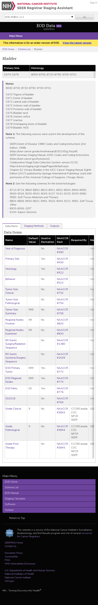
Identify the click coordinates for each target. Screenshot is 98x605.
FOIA (7, 560)
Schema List (24, 49)
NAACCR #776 (62, 390)
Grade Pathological (12, 428)
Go (84, 17)
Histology (10, 269)
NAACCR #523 (62, 281)
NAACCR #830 (62, 331)
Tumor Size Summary (11, 311)
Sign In (93, 2)
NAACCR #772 (62, 369)
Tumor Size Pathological (12, 301)
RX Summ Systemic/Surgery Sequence (15, 357)
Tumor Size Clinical (11, 291)
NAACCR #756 (62, 311)
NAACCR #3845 (62, 445)
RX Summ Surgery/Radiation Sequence (15, 344)
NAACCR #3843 (62, 410)
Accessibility (11, 556)
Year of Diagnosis (15, 248)
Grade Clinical (13, 409)
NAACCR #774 (62, 380)
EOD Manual (12, 493)
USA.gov (9, 581)
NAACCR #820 (62, 321)
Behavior (10, 279)
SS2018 (10, 398)
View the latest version (77, 43)
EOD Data (49, 26)
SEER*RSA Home (14, 542)
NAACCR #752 (62, 291)
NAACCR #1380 (62, 342)
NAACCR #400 (62, 260)
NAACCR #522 (62, 270)
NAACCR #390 (62, 250)
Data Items (13, 232)
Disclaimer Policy (14, 553)
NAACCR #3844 (62, 428)
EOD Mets (11, 388)
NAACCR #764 (62, 400)
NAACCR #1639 (62, 356)
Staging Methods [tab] (34, 226)
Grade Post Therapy (11, 445)
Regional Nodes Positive (14, 321)
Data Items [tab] (11, 226)
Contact (9, 510)
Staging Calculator (15, 498)
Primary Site (12, 259)
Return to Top (17, 518)
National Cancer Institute (18, 577)
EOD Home (8, 49)
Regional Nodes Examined (14, 331)
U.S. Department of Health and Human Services (30, 570)
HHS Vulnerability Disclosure (20, 563)
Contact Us (10, 546)
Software (10, 504)
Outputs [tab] (54, 226)
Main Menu (15, 36)
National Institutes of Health (19, 573)
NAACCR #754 (62, 301)
